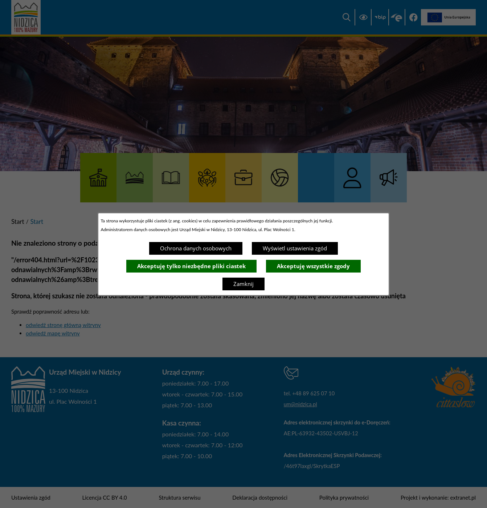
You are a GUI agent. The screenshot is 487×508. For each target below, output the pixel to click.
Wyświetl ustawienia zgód (295, 248)
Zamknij (243, 283)
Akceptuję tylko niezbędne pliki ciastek (191, 266)
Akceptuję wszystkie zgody (313, 266)
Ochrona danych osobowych (196, 248)
